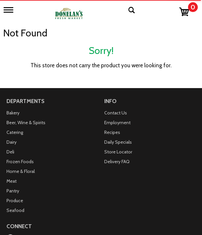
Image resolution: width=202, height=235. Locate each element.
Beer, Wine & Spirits (25, 122)
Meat (11, 181)
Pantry (12, 190)
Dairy (11, 142)
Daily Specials (118, 142)
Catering (14, 132)
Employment (117, 122)
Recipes (112, 132)
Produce (14, 200)
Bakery (12, 112)
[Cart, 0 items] (188, 10)
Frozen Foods (20, 161)
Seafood (15, 210)
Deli (10, 151)
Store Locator (118, 151)
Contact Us (115, 112)
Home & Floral (20, 171)
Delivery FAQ (117, 161)
